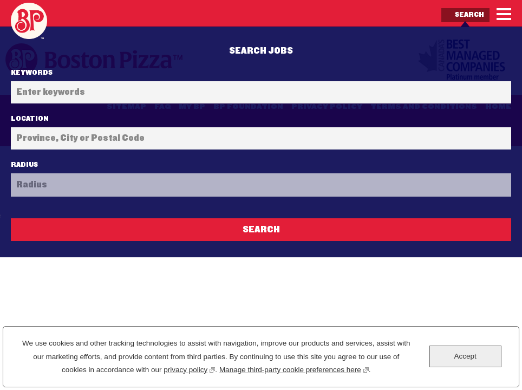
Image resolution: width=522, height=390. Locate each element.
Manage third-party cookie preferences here (294, 368)
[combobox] (261, 138)
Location (30, 118)
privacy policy (189, 368)
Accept (465, 356)
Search (469, 14)
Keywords (32, 72)
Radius (24, 164)
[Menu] (504, 14)
